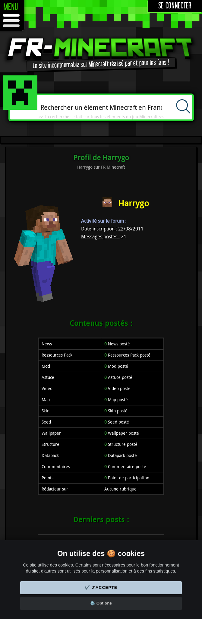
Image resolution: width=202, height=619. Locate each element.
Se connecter (175, 6)
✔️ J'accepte (101, 587)
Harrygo (133, 203)
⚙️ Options (101, 603)
